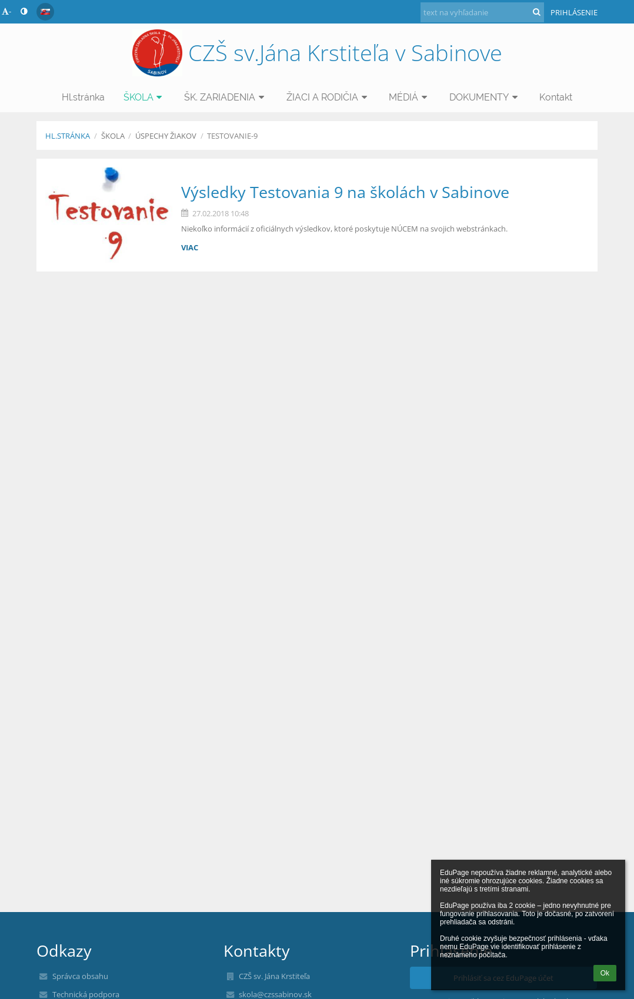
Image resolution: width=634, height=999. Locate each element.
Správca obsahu (80, 976)
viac (189, 247)
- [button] (6, 11)
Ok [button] (604, 973)
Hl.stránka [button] (83, 97)
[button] (45, 12)
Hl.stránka (67, 135)
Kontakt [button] (555, 97)
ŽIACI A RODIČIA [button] (328, 97)
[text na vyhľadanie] (482, 12)
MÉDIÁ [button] (410, 97)
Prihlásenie (574, 12)
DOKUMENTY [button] (485, 97)
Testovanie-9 (232, 135)
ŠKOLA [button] (145, 97)
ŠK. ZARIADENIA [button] (226, 97)
